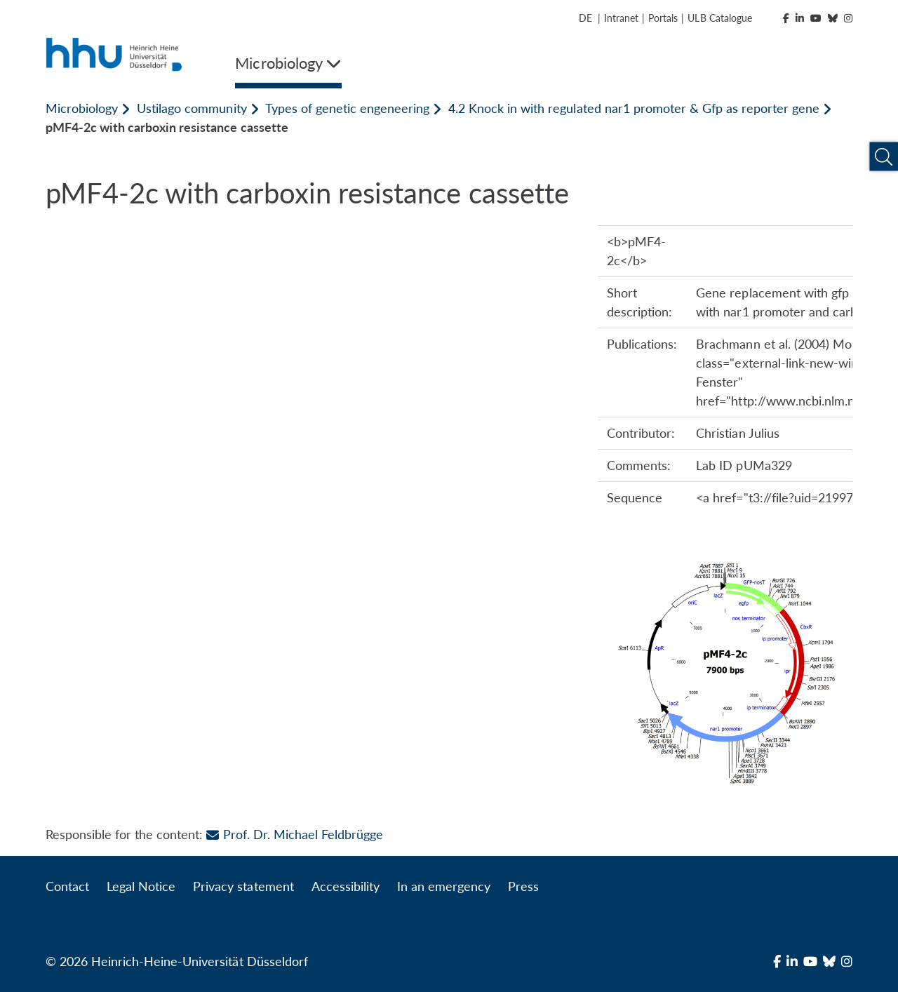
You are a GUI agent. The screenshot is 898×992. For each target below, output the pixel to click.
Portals (663, 18)
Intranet (621, 18)
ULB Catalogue (719, 18)
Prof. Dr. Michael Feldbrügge (294, 834)
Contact (67, 886)
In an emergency (443, 886)
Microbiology (82, 108)
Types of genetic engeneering (347, 108)
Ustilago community (191, 108)
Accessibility (345, 886)
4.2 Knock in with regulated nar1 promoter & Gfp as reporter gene (633, 108)
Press (523, 886)
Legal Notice (141, 886)
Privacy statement (243, 886)
